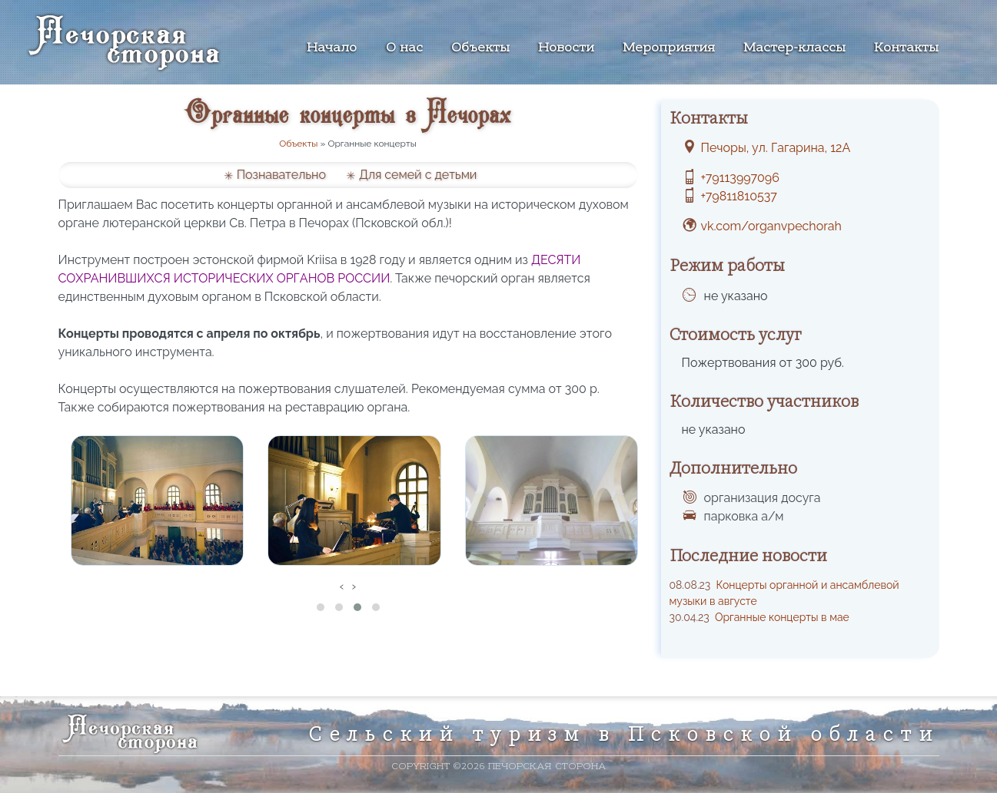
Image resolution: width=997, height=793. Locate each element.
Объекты (480, 48)
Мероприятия (669, 48)
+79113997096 (740, 177)
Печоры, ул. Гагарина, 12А (776, 147)
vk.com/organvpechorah (771, 226)
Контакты (906, 48)
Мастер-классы (794, 48)
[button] (320, 607)
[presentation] (342, 586)
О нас (404, 48)
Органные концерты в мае (759, 617)
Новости (566, 48)
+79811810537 (739, 196)
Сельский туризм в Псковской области (623, 734)
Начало (332, 48)
